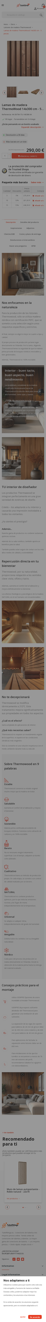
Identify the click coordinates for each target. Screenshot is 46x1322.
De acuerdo (35, 1317)
